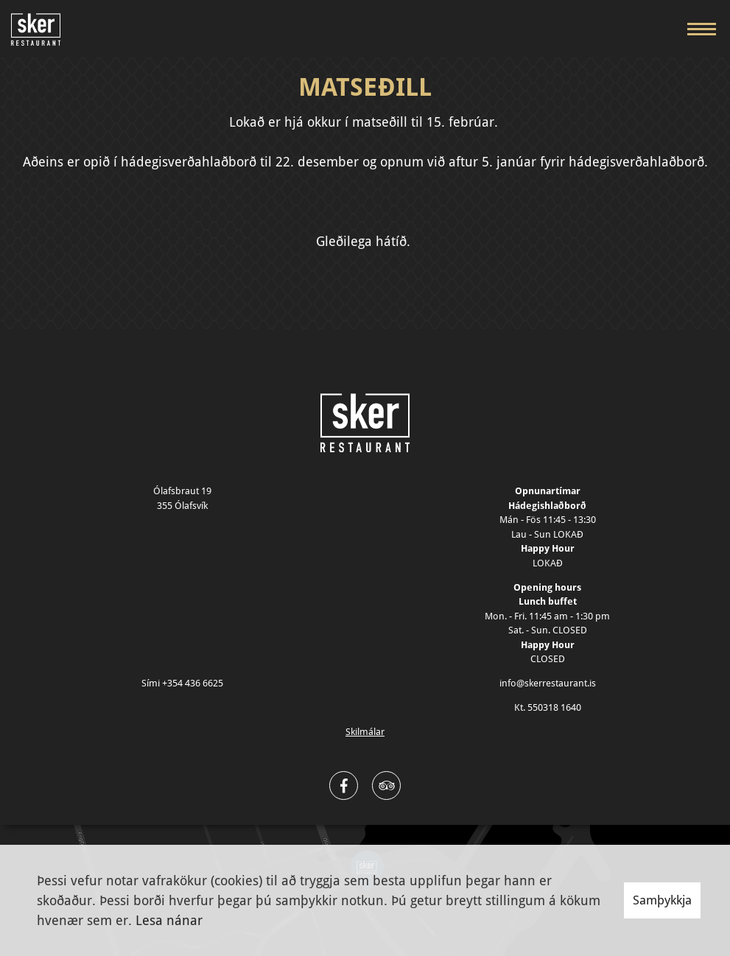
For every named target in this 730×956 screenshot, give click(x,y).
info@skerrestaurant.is (547, 683)
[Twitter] (386, 785)
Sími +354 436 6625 (182, 683)
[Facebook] (343, 785)
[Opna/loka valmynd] (701, 28)
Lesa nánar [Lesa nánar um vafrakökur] (169, 920)
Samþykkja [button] (662, 900)
